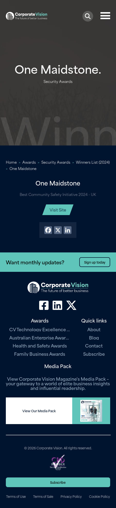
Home (11, 162)
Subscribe (94, 353)
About (93, 329)
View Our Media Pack (39, 411)
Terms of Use (16, 496)
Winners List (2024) (93, 162)
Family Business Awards (39, 353)
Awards (29, 162)
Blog (94, 337)
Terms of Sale (43, 496)
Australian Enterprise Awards (39, 337)
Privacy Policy (71, 496)
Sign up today (94, 262)
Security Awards (55, 162)
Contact (94, 345)
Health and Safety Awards (40, 345)
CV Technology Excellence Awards (39, 329)
